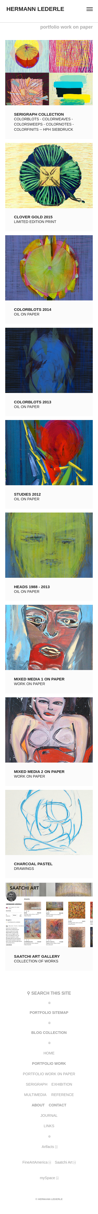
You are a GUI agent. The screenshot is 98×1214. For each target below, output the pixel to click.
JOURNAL (49, 1115)
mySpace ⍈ (49, 1178)
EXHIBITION (61, 1084)
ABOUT (38, 1105)
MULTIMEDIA (35, 1095)
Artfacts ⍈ (49, 1147)
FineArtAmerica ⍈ (36, 1162)
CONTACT (57, 1105)
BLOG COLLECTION (49, 1033)
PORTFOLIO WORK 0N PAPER (49, 1074)
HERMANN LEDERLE (32, 9)
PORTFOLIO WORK (49, 1063)
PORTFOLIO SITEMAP (49, 1012)
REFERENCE (62, 1095)
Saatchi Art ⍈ (65, 1162)
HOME (49, 1053)
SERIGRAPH (36, 1084)
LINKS (49, 1126)
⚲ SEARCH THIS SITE (49, 993)
